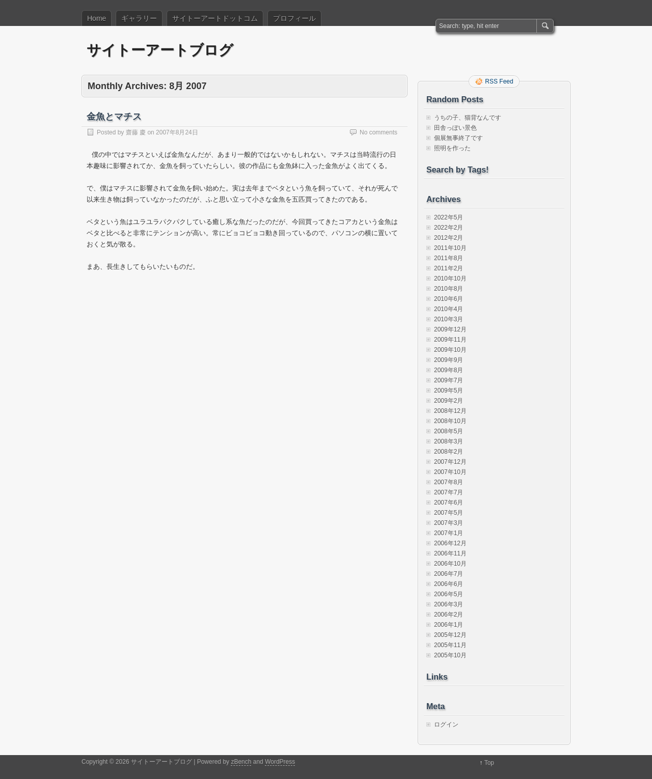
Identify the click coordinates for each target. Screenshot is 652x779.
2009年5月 (448, 390)
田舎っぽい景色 (455, 127)
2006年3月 (448, 604)
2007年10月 (450, 472)
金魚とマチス (114, 117)
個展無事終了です (458, 138)
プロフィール (294, 18)
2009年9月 (448, 360)
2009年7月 (448, 380)
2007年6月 (448, 502)
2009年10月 (450, 349)
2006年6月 (448, 584)
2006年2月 (448, 614)
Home (96, 18)
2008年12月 (450, 410)
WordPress (280, 761)
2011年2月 (448, 268)
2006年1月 (448, 624)
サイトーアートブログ (160, 50)
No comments (378, 132)
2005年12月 (450, 634)
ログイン (446, 724)
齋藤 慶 (136, 132)
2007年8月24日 (177, 132)
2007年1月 (448, 533)
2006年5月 (448, 594)
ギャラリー (139, 18)
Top (489, 762)
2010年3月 (448, 319)
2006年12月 (450, 543)
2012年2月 (448, 237)
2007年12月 (450, 461)
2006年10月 (450, 563)
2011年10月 (450, 248)
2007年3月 (448, 522)
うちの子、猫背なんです (467, 117)
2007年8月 (448, 482)
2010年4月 (448, 309)
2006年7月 (448, 573)
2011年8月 (448, 258)
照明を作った (452, 148)
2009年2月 (448, 400)
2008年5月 (448, 431)
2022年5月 (448, 217)
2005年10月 (450, 655)
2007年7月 (448, 492)
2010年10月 (450, 278)
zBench (241, 761)
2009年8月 (448, 370)
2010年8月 (448, 288)
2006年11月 (450, 553)
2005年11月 (450, 645)
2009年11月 (450, 339)
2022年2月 (448, 227)
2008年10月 (450, 421)
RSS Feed (499, 81)
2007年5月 (448, 512)
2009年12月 (450, 329)
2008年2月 (448, 451)
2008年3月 (448, 441)
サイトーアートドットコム (215, 18)
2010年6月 (448, 298)
